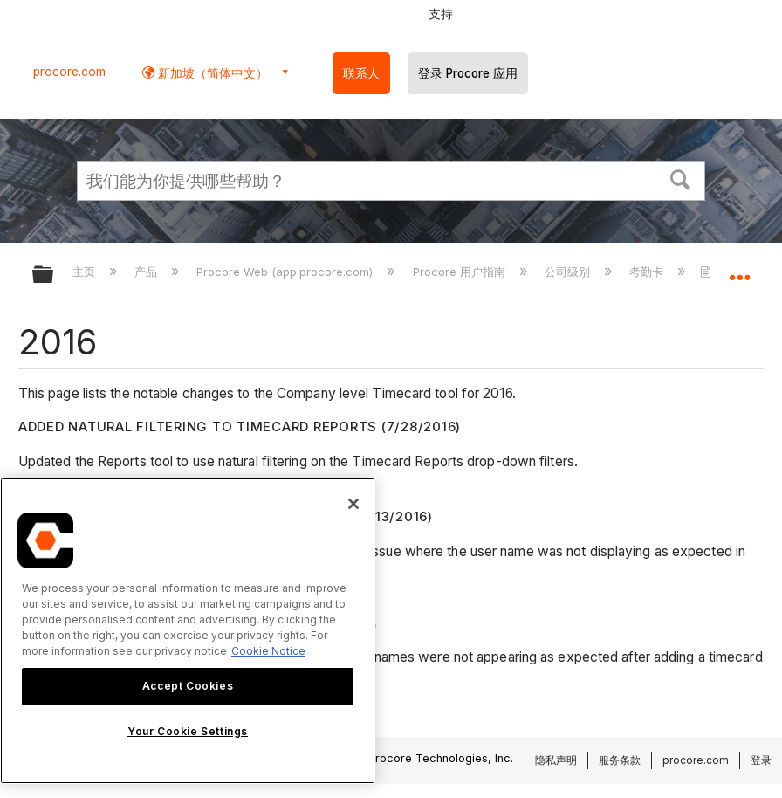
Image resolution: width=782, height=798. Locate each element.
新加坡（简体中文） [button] (211, 72)
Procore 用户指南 (461, 272)
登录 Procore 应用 (468, 73)
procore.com (69, 72)
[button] (680, 178)
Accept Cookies (187, 685)
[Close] (353, 504)
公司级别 (569, 272)
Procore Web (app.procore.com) (286, 272)
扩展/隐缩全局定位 (739, 269)
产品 (147, 272)
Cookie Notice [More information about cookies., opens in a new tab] (268, 650)
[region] (187, 631)
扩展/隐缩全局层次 (54, 275)
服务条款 (620, 760)
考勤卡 (648, 272)
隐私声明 (556, 760)
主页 (85, 272)
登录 (761, 760)
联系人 (361, 73)
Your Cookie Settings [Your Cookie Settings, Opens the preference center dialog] (187, 731)
